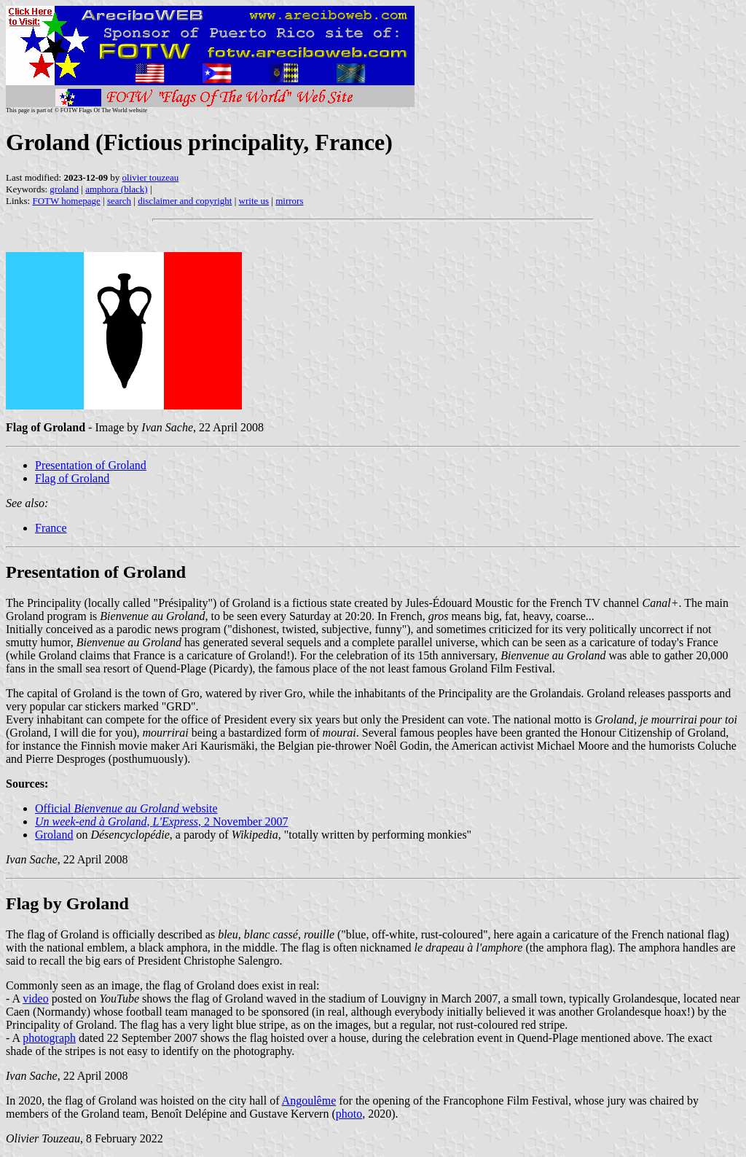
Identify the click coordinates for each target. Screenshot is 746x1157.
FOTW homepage (66, 200)
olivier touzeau (150, 177)
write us (254, 200)
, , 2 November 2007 (161, 821)
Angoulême (309, 1100)
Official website (126, 808)
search (119, 200)
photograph (49, 1038)
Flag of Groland (72, 478)
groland (64, 189)
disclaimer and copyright (185, 200)
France (51, 528)
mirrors (289, 200)
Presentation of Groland (90, 465)
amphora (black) (116, 189)
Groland (54, 834)
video (36, 998)
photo (349, 1113)
